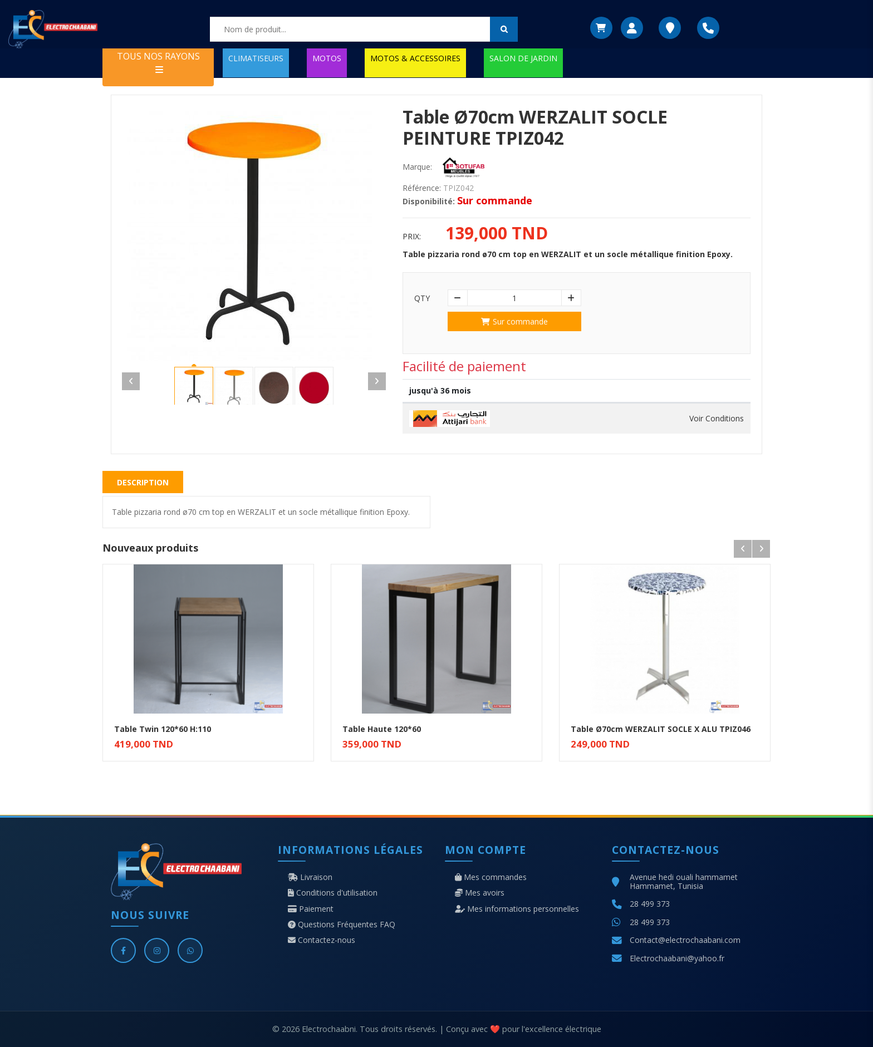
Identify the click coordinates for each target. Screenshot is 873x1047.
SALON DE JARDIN (523, 58)
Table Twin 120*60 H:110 (162, 729)
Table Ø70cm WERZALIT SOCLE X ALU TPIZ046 (661, 729)
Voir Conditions (716, 418)
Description (143, 482)
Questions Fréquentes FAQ (341, 924)
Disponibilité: (429, 201)
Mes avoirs (479, 892)
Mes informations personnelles (517, 909)
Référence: (422, 188)
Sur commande (514, 321)
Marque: (417, 167)
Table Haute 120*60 (381, 729)
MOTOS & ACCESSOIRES (415, 58)
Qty (422, 298)
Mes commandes (491, 877)
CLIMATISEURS (255, 58)
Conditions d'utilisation (332, 892)
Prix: (412, 236)
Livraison (310, 877)
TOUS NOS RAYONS (158, 62)
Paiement (310, 909)
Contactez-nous (321, 940)
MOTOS (326, 58)
